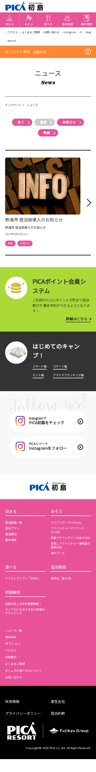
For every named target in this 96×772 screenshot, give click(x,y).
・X (89, 33)
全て (18, 126)
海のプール (58, 564)
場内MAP (11, 650)
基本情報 (11, 547)
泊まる (11, 518)
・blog (9, 43)
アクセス (11, 663)
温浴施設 (59, 579)
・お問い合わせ (56, 33)
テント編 (39, 379)
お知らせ (71, 126)
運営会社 (58, 714)
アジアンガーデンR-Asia (67, 530)
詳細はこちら (75, 323)
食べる (11, 579)
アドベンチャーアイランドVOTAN (69, 538)
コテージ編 (60, 370)
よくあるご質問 (16, 677)
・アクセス (12, 33)
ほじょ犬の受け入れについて (25, 683)
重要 (43, 126)
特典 (46, 136)
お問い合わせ (14, 690)
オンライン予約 (27, 55)
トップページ (13, 109)
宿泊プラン (12, 536)
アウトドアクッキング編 (70, 379)
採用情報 (12, 714)
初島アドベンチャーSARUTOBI (64, 547)
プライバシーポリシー (24, 726)
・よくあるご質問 (32, 33)
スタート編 (40, 370)
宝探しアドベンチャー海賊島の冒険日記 (71, 557)
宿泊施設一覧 (14, 530)
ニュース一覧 (14, 643)
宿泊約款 (58, 726)
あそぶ (57, 518)
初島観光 (14, 605)
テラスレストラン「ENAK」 (24, 590)
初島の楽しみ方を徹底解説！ (25, 616)
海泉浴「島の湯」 (63, 590)
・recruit (85, 43)
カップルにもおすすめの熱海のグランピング (25, 624)
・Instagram (76, 33)
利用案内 (11, 670)
